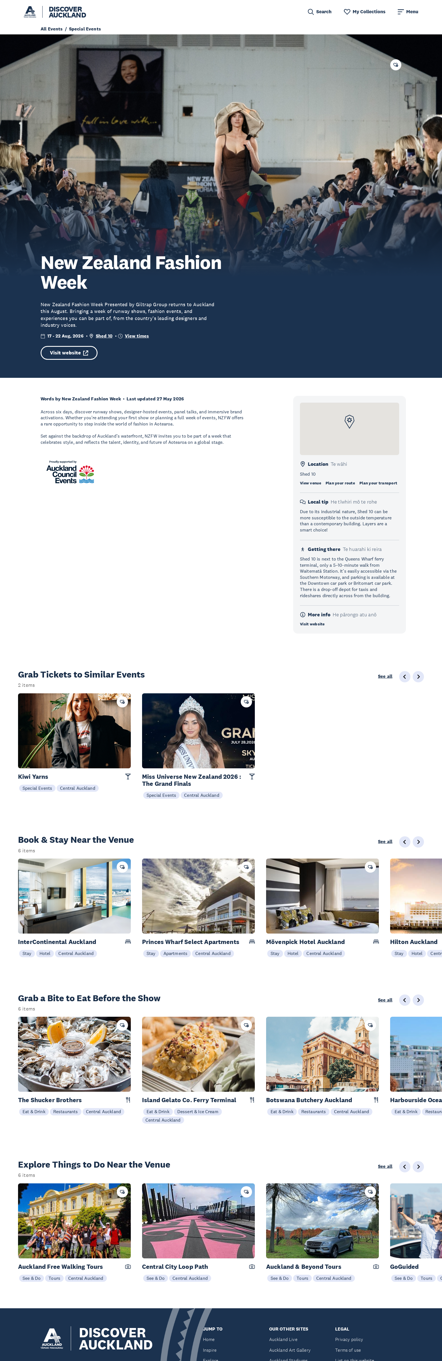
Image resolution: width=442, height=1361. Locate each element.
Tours (54, 1278)
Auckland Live (283, 1339)
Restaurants (65, 1111)
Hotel (45, 953)
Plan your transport (378, 483)
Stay (27, 953)
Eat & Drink (34, 1111)
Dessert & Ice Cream (197, 1111)
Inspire (209, 1350)
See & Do (32, 1278)
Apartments (175, 953)
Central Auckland (77, 788)
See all (385, 676)
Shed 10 (104, 336)
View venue (310, 483)
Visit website (69, 353)
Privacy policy (349, 1339)
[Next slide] (418, 842)
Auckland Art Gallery (290, 1350)
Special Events (37, 788)
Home (209, 1339)
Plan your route (340, 483)
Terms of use (348, 1350)
